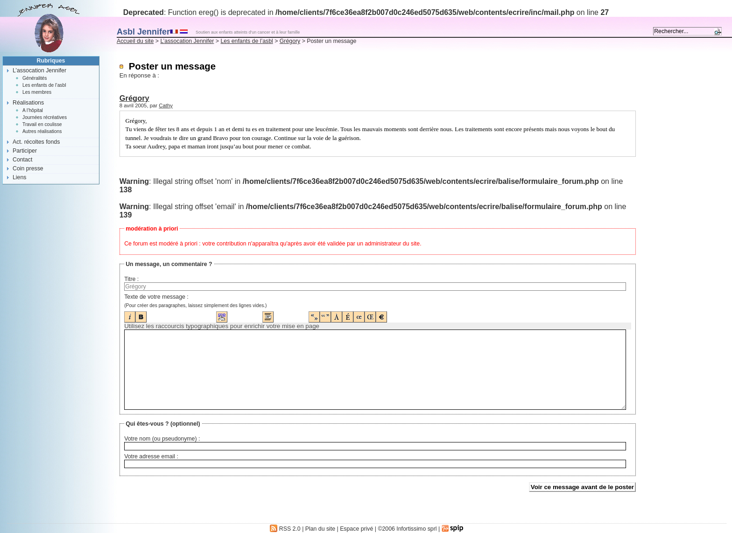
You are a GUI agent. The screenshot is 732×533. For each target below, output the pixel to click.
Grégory (290, 41)
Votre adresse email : (151, 456)
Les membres (36, 92)
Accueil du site (135, 41)
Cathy (166, 105)
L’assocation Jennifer (187, 41)
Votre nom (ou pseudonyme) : (162, 438)
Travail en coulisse (42, 124)
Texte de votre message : (156, 297)
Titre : (131, 279)
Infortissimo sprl (416, 529)
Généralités (34, 78)
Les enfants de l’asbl (246, 41)
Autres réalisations (42, 131)
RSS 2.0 (285, 529)
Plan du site (320, 529)
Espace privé (356, 529)
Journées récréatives (44, 117)
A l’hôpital (32, 110)
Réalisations (28, 102)
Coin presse (28, 168)
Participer (25, 150)
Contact (22, 159)
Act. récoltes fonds (36, 142)
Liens (19, 177)
